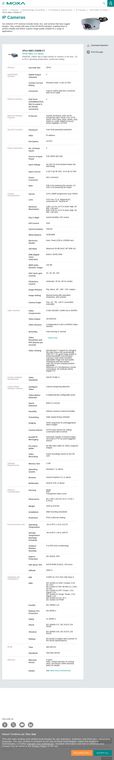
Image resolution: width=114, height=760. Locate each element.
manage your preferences (40, 744)
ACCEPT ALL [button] (103, 753)
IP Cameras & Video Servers (60, 10)
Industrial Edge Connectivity (33, 10)
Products (14, 10)
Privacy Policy (39, 746)
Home (4, 10)
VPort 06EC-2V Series (98, 10)
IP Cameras (81, 10)
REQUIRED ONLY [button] (82, 753)
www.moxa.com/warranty (60, 670)
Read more (52, 338)
